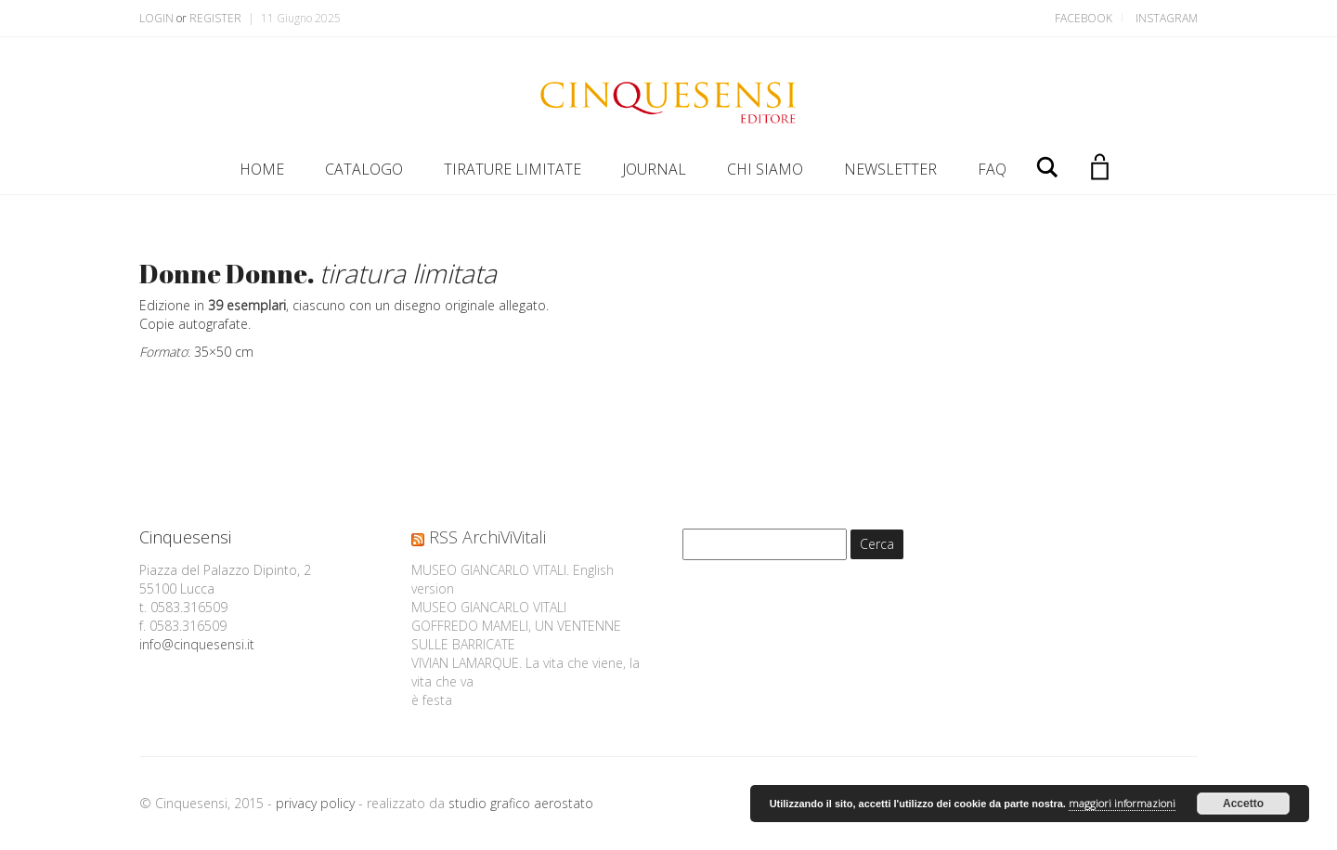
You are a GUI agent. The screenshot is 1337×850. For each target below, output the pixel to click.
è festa (431, 700)
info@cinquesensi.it (196, 644)
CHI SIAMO (765, 169)
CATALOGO (364, 169)
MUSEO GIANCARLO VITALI (488, 607)
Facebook (1083, 18)
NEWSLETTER (890, 169)
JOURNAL (654, 169)
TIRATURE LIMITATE (512, 169)
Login (156, 18)
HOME (262, 169)
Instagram (1167, 18)
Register (215, 18)
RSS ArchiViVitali (487, 537)
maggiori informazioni (1122, 803)
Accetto (1243, 803)
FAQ (992, 169)
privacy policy (315, 803)
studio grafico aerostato (520, 803)
